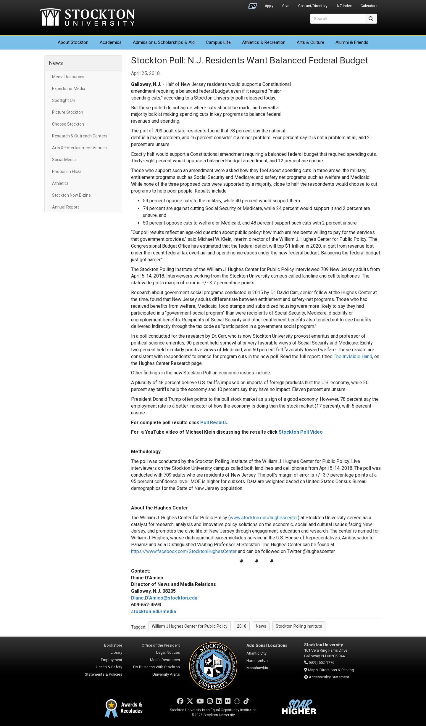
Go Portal (252, 4)
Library (116, 652)
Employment (111, 660)
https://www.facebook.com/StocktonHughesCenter (184, 551)
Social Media (64, 159)
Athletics (263, 42)
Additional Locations (267, 645)
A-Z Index (344, 6)
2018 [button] (241, 626)
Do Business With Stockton (156, 667)
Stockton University (87, 18)
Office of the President (161, 645)
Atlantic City (256, 653)
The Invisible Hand (353, 356)
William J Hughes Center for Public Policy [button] (189, 626)
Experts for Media (68, 88)
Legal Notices (168, 652)
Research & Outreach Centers (79, 136)
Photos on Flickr (66, 171)
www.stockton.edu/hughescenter (264, 517)
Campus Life (218, 42)
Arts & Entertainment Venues (79, 147)
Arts (310, 42)
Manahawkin (257, 668)
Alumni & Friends (351, 42)
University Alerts (166, 674)
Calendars (369, 6)
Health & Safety (109, 667)
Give (285, 6)
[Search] (337, 19)
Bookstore (113, 645)
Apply (269, 6)
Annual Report (65, 207)
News (56, 63)
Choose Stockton (68, 124)
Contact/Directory (312, 6)
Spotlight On (63, 100)
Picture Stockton (67, 112)
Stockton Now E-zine (71, 195)
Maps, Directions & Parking (331, 670)
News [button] (261, 626)
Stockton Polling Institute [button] (299, 626)
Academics (111, 42)
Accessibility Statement (329, 677)
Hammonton (257, 660)
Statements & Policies (103, 674)
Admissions (164, 42)
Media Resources (68, 76)
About (73, 42)
